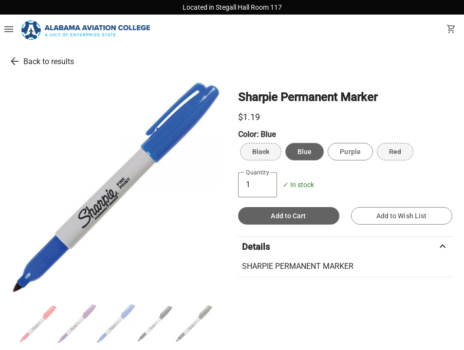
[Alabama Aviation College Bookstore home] (85, 30)
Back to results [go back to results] (48, 61)
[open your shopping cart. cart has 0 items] (451, 30)
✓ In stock (298, 185)
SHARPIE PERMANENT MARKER (297, 266)
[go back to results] (14, 61)
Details (345, 246)
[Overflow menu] (9, 30)
